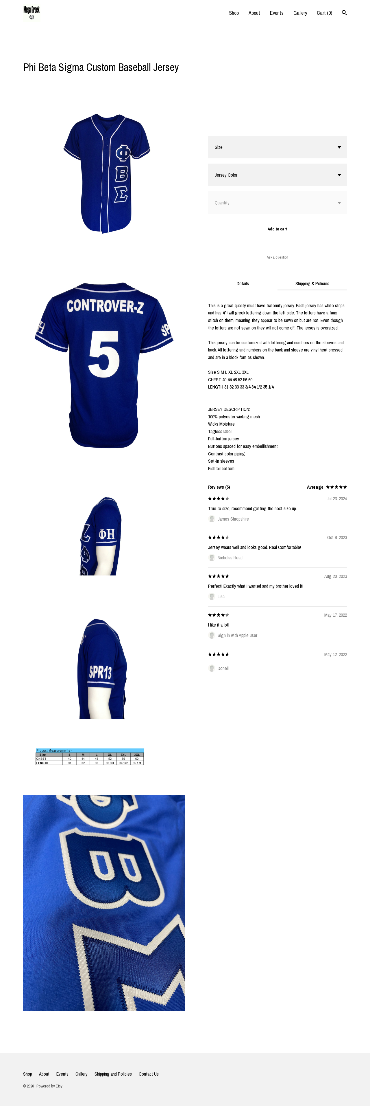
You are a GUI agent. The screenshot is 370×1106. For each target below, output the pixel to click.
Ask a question (277, 257)
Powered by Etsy (49, 1086)
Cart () (324, 13)
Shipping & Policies (312, 283)
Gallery (300, 13)
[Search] (344, 13)
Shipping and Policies (113, 1074)
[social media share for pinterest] (49, 52)
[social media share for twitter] (38, 52)
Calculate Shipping (224, 128)
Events (277, 13)
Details (243, 283)
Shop (234, 13)
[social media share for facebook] (26, 52)
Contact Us (149, 1074)
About (254, 13)
